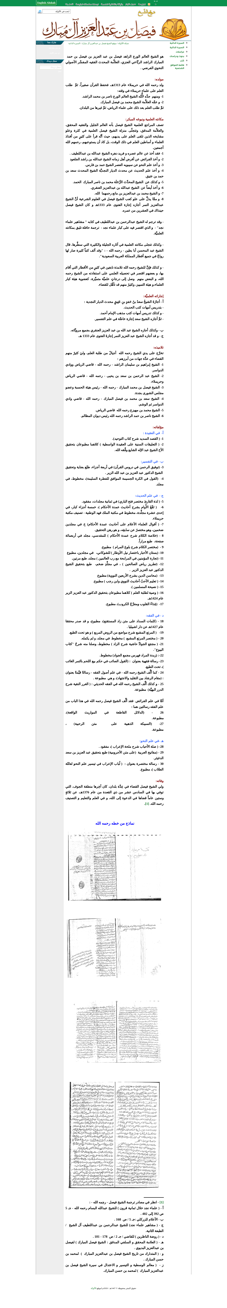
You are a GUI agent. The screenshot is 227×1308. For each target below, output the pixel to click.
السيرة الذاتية (177, 43)
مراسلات (180, 52)
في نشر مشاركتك (54, 48)
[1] (147, 804)
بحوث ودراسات (177, 56)
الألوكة (93, 1288)
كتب (182, 61)
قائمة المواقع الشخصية (177, 66)
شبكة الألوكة (123, 43)
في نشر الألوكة (55, 53)
